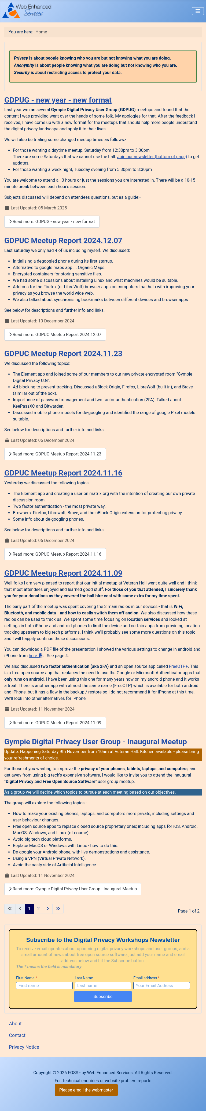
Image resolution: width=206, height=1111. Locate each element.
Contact (17, 1035)
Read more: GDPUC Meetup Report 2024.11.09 (55, 722)
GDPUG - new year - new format (58, 100)
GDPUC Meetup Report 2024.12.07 (63, 240)
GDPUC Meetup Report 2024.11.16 (63, 473)
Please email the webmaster (86, 1090)
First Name (26, 978)
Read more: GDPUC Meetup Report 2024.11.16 (55, 554)
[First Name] (44, 985)
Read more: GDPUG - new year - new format (52, 221)
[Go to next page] (48, 909)
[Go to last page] (58, 909)
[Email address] (161, 985)
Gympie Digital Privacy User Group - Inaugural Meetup (95, 741)
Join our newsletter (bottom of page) (152, 156)
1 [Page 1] (29, 908)
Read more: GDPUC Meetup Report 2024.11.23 (55, 454)
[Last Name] (103, 985)
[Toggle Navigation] (198, 11)
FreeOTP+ (178, 666)
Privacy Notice (24, 1047)
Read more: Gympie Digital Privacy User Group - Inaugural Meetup (73, 888)
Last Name (84, 978)
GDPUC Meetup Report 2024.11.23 (63, 353)
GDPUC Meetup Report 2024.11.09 (63, 573)
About (15, 1023)
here (36, 655)
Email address (146, 978)
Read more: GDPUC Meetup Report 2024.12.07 (55, 334)
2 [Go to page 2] (38, 908)
